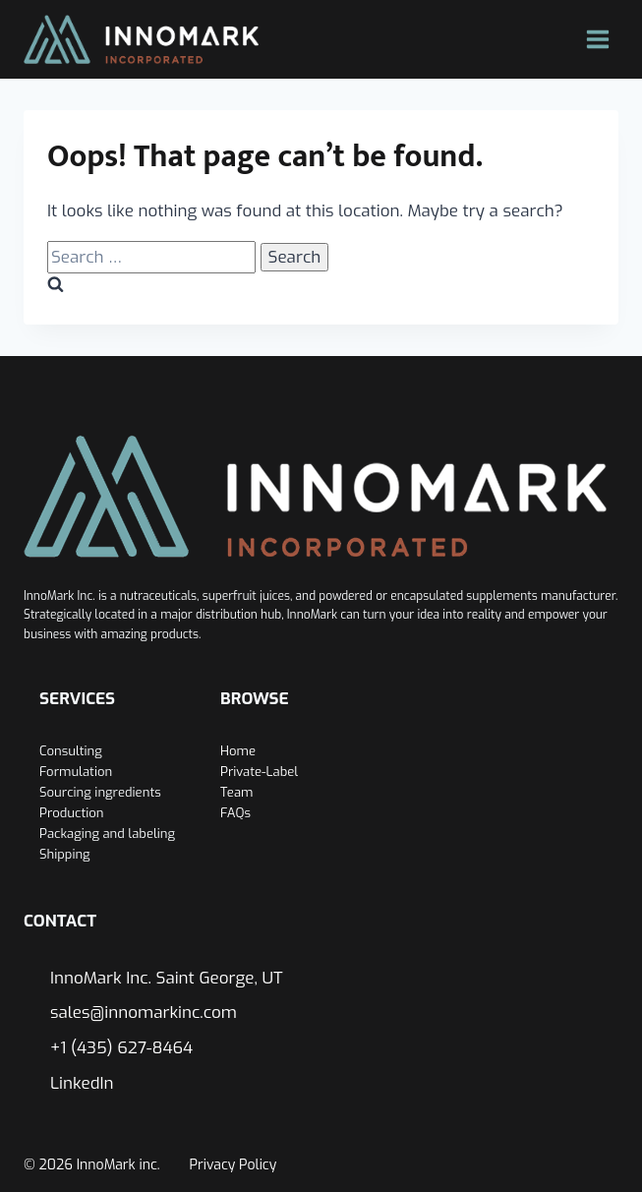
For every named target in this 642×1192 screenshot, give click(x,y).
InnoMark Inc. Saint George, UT (166, 978)
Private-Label (259, 771)
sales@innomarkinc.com (143, 1012)
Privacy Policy (233, 1165)
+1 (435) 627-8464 (121, 1048)
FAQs (235, 813)
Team (236, 792)
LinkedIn (82, 1083)
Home (238, 751)
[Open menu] (597, 39)
